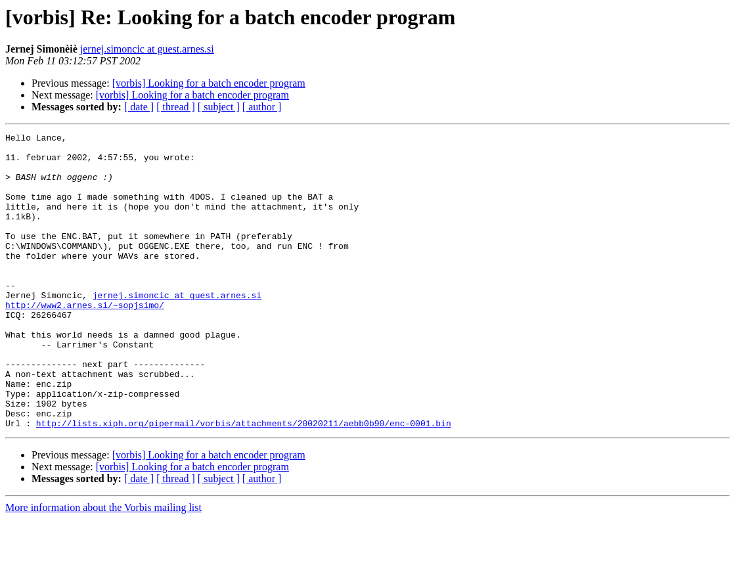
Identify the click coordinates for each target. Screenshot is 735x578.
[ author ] (262, 106)
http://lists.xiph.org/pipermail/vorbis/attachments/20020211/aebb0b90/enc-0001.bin (243, 482)
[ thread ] (175, 106)
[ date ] (139, 106)
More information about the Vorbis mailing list (103, 566)
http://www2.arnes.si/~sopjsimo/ (84, 340)
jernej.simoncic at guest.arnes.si (147, 49)
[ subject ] (219, 106)
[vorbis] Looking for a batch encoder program (208, 83)
